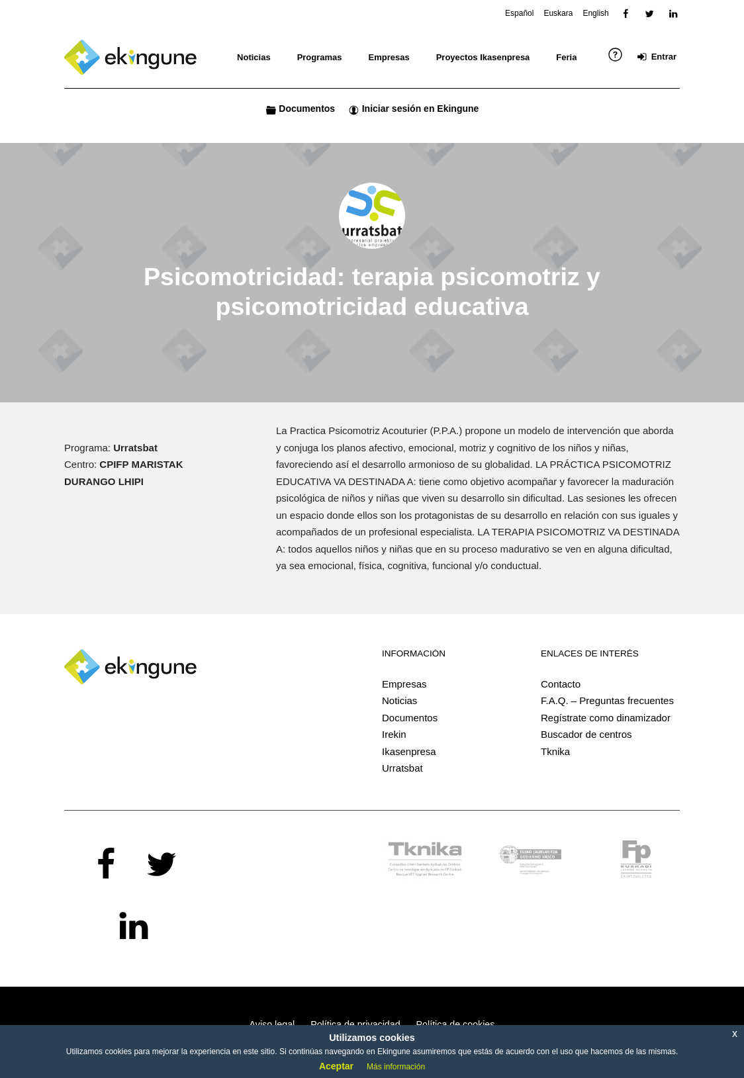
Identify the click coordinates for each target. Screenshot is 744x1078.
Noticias (399, 700)
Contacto (561, 684)
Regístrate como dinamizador (606, 717)
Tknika (555, 751)
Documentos (410, 717)
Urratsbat (402, 768)
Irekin (394, 734)
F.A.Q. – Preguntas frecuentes (607, 700)
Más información (396, 1066)
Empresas (404, 684)
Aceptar (336, 1066)
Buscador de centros (586, 734)
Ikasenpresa (409, 751)
